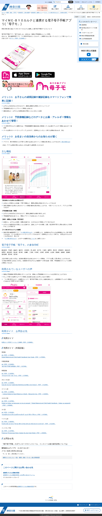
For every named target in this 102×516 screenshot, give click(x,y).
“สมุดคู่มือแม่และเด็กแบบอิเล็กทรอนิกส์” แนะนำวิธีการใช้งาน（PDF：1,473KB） (25, 414)
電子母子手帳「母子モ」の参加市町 (20, 245)
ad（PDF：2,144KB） (8, 392)
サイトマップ (83, 505)
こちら (33, 238)
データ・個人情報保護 (33, 457)
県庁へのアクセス (93, 510)
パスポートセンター (87, 32)
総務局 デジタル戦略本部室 (11, 472)
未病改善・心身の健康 (24, 12)
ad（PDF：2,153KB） (8, 382)
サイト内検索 (48, 2)
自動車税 (84, 25)
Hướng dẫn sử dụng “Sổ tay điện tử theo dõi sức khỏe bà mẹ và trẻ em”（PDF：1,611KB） (29, 423)
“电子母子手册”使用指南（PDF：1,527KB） (14, 366)
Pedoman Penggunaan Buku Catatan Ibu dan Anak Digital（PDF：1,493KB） (24, 433)
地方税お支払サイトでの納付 (89, 28)
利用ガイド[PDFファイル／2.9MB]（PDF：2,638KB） (18, 342)
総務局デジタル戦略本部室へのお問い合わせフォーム (19, 475)
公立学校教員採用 (86, 38)
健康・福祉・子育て (11, 12)
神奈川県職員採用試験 (87, 35)
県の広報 (85, 44)
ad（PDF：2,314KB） (8, 364)
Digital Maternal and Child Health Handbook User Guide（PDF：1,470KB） (24, 357)
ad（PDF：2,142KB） (8, 373)
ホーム (3, 12)
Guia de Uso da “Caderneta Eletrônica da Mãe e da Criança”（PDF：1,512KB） (25, 384)
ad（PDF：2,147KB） (8, 401)
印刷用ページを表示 (80, 16)
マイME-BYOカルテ (26, 232)
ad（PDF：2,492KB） (8, 421)
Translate (77, 2)
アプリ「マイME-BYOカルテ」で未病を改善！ (56, 12)
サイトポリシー (95, 505)
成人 (17, 457)
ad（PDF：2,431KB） (8, 412)
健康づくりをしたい (9, 457)
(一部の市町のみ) (65, 142)
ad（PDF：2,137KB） (8, 431)
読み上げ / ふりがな (87, 2)
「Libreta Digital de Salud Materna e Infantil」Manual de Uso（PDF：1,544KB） (25, 394)
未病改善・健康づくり (36, 12)
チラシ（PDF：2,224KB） (18, 38)
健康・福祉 (22, 457)
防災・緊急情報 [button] (42, 8)
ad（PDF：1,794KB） (8, 355)
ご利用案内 (97, 2)
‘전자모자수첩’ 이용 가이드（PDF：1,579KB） (15, 375)
